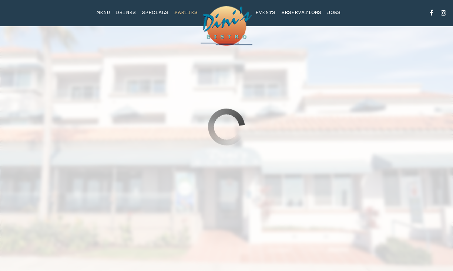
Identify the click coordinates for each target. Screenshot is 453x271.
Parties (186, 13)
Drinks (126, 13)
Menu (103, 13)
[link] (226, 26)
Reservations (301, 13)
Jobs (333, 13)
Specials (155, 13)
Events (265, 13)
